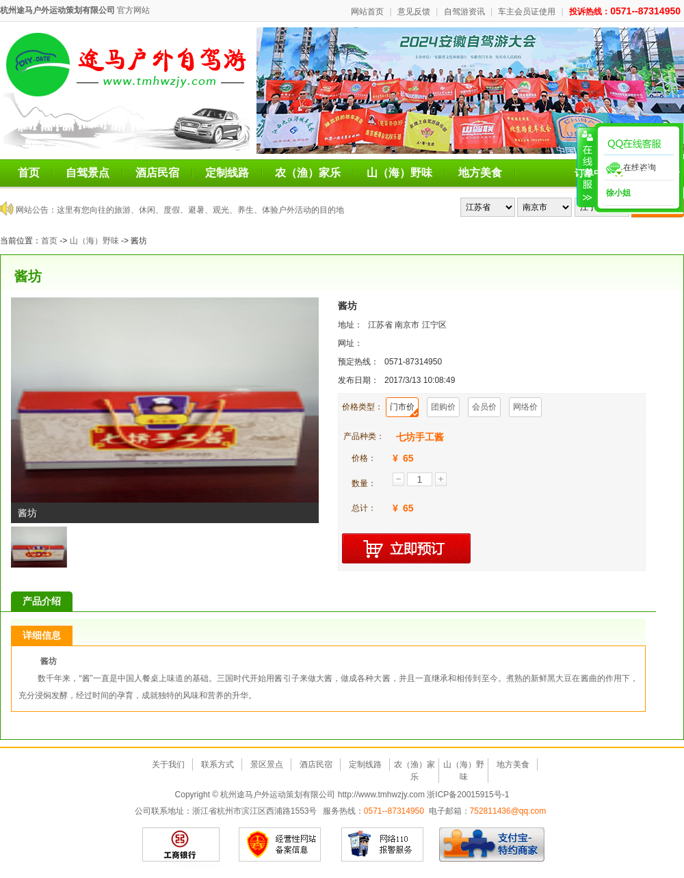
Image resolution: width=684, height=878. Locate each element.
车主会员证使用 (526, 11)
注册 (641, 173)
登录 (670, 173)
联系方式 (217, 764)
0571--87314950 (394, 811)
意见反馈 (413, 11)
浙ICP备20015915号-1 (468, 794)
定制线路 (227, 172)
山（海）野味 (399, 172)
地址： (350, 325)
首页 (29, 172)
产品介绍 (42, 601)
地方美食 (480, 172)
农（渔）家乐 (308, 172)
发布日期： (358, 380)
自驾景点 (87, 172)
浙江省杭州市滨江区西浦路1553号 (254, 811)
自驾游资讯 (464, 11)
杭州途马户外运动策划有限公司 (57, 10)
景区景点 (266, 764)
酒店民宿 (157, 172)
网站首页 (367, 11)
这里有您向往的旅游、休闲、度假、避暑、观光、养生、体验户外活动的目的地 (200, 210)
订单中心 (598, 173)
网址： (350, 343)
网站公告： (36, 210)
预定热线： (358, 362)
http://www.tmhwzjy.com (381, 794)
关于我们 (168, 764)
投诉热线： (625, 11)
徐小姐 (617, 193)
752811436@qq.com (508, 811)
